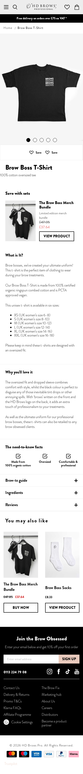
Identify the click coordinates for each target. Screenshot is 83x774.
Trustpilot (10, 763)
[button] (51, 152)
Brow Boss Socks (58, 588)
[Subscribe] (69, 659)
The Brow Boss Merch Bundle (21, 586)
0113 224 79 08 (15, 672)
